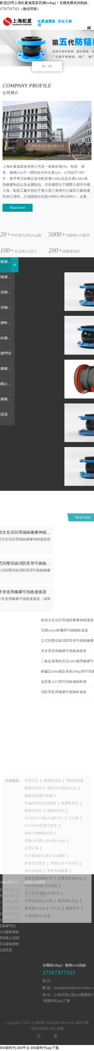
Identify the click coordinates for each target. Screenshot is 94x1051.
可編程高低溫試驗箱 (40, 849)
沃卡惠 (73, 864)
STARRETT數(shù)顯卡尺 (44, 864)
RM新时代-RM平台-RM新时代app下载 (29, 1048)
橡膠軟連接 (52, 827)
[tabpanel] (47, 48)
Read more (17, 207)
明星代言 (32, 827)
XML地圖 (56, 1035)
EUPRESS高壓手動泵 (41, 872)
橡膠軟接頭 (70, 849)
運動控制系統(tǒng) (62, 834)
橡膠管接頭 (33, 834)
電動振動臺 (74, 827)
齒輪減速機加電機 (39, 842)
